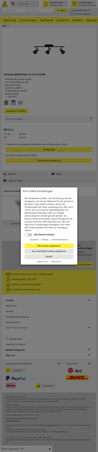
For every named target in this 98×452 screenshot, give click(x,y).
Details (49, 256)
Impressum (56, 261)
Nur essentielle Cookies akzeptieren (49, 251)
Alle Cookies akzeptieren (49, 245)
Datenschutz (42, 261)
